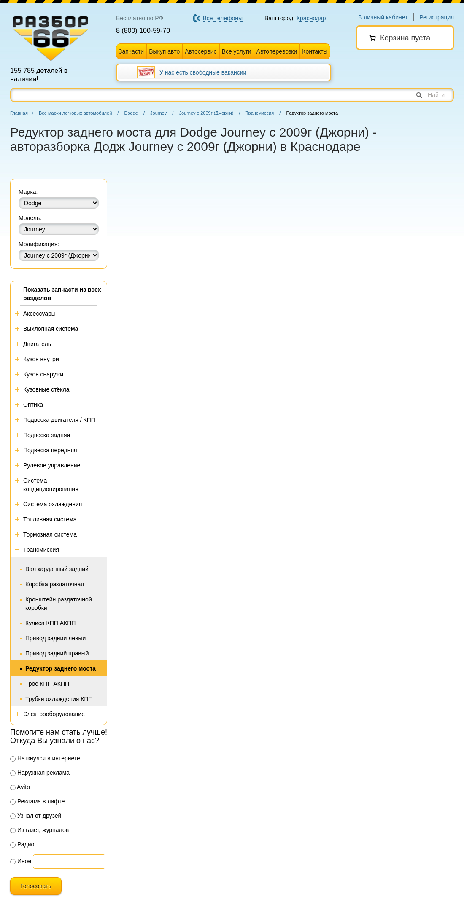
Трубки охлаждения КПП (59, 698)
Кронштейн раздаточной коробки (58, 603)
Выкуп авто (164, 51)
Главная (19, 112)
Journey (158, 112)
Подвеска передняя (50, 450)
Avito (20, 787)
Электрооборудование (54, 714)
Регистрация (436, 17)
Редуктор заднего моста (60, 668)
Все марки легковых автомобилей (75, 112)
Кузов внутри (41, 359)
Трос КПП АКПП (47, 683)
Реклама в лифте (37, 801)
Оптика (33, 404)
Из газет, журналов (39, 830)
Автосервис (200, 51)
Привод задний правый (57, 653)
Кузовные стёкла (46, 389)
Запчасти (131, 51)
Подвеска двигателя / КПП (59, 419)
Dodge (131, 112)
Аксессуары (39, 313)
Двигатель (37, 344)
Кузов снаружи (43, 374)
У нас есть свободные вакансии (202, 72)
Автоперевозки (276, 51)
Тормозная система (50, 534)
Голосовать (35, 886)
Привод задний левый (55, 638)
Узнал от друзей (35, 815)
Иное (20, 861)
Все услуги (236, 51)
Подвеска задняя (46, 435)
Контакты (314, 51)
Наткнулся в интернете (45, 758)
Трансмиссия (259, 112)
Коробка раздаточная (54, 584)
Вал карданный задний (57, 569)
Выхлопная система (50, 328)
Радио (22, 844)
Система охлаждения (52, 504)
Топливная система (50, 519)
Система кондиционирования (50, 484)
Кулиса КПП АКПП (50, 623)
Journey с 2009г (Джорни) (206, 112)
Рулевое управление (51, 465)
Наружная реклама (40, 772)
